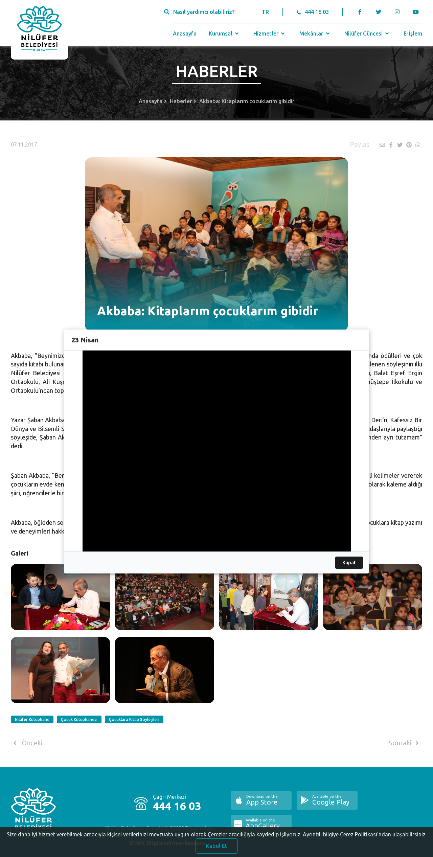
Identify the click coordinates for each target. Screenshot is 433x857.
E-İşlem (413, 33)
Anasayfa (185, 33)
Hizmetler (269, 33)
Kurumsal (224, 33)
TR (265, 12)
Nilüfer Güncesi (367, 33)
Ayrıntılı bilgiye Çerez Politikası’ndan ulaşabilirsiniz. (365, 837)
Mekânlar (315, 33)
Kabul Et (216, 849)
